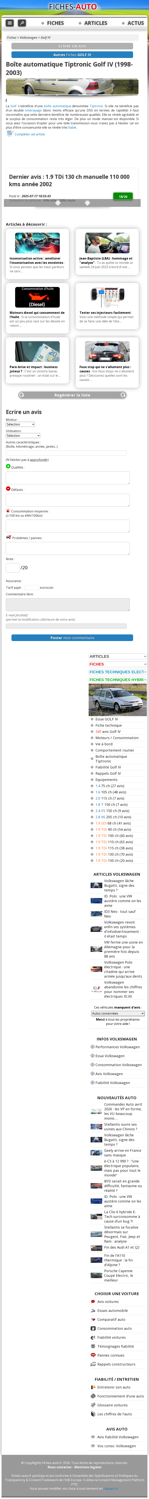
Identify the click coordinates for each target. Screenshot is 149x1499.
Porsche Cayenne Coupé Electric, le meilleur (118, 1275)
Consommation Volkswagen (118, 1064)
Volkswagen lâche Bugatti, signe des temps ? (119, 885)
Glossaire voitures (112, 1405)
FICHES (55, 22)
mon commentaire (72, 637)
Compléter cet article (30, 134)
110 (114, 841)
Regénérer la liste (72, 395)
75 (109, 785)
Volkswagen (28, 37)
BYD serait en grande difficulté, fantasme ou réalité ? (123, 1186)
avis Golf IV (108, 731)
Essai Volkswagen (110, 1055)
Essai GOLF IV (106, 719)
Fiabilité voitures (111, 1337)
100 (114, 835)
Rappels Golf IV (108, 773)
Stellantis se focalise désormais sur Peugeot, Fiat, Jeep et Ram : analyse (122, 1234)
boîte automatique (57, 106)
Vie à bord (104, 744)
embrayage (33, 110)
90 (113, 829)
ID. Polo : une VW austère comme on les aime (122, 901)
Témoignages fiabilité (115, 1346)
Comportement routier (114, 750)
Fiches (11, 37)
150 (111, 804)
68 (113, 823)
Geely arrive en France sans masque (122, 1152)
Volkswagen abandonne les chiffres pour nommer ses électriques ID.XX (123, 989)
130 (114, 854)
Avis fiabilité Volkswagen (118, 1437)
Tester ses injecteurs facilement (105, 313)
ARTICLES (95, 22)
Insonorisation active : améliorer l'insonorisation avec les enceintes (36, 260)
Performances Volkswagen (117, 1047)
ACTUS (136, 22)
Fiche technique (108, 725)
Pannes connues (110, 1355)
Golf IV (45, 37)
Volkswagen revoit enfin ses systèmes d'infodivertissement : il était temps (122, 929)
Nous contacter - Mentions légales (74, 1467)
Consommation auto (114, 1328)
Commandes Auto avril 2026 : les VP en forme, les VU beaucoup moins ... (123, 1111)
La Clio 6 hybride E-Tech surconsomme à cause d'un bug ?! (122, 1217)
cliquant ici (111, 1488)
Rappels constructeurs (116, 1364)
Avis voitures (108, 1301)
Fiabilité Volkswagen (112, 1082)
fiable (72, 127)
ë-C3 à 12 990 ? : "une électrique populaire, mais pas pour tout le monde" (122, 1168)
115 (109, 798)
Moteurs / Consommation (117, 737)
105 (110, 792)
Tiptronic (96, 106)
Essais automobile (112, 1310)
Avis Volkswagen (109, 1073)
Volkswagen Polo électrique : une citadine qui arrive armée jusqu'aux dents (123, 969)
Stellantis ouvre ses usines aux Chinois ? (120, 1126)
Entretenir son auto (113, 1387)
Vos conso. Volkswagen (116, 1446)
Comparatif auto (111, 1319)
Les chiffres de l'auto (114, 1414)
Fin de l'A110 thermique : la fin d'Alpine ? (118, 1260)
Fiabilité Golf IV (108, 767)
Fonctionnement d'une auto (120, 1396)
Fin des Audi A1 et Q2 (121, 1247)
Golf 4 (14, 106)
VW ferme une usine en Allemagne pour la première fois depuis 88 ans (123, 949)
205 (113, 817)
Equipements (106, 779)
